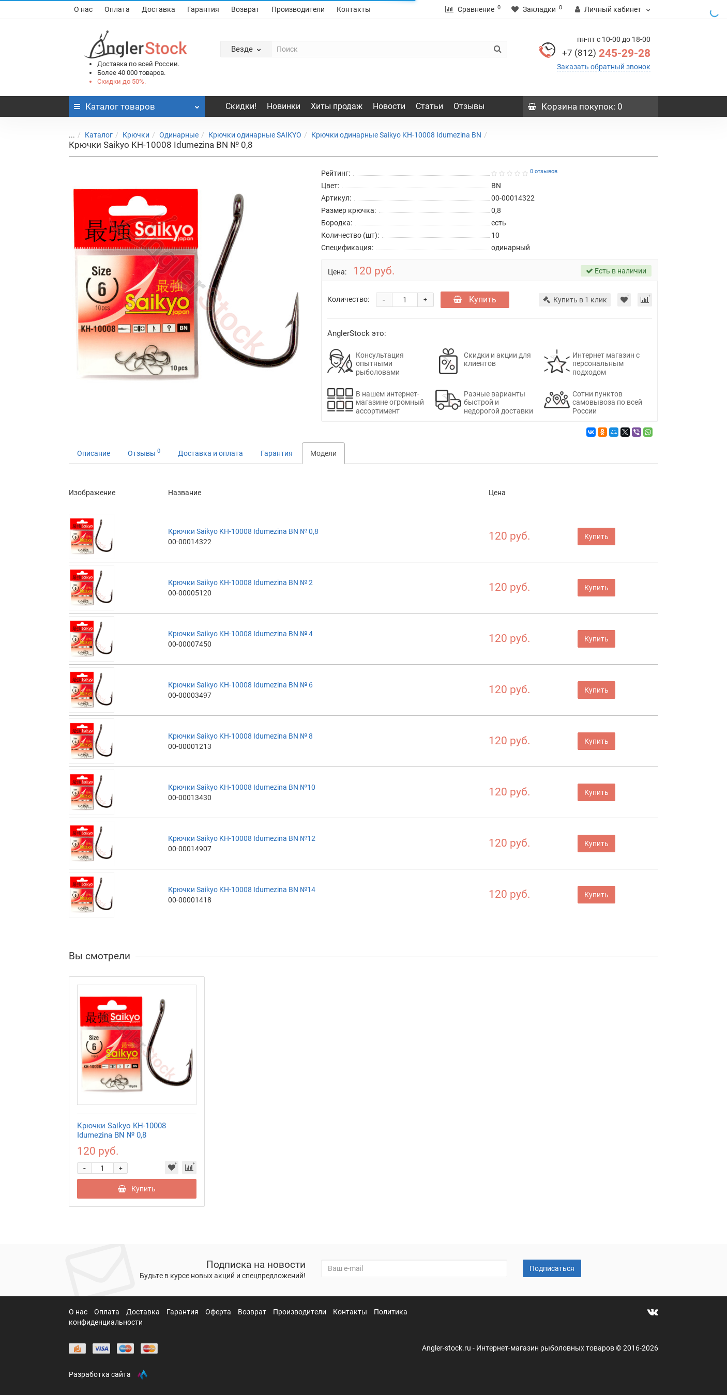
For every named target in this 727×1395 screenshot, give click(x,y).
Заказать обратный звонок (603, 67)
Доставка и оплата (210, 453)
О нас (83, 9)
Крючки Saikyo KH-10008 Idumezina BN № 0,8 (243, 531)
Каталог (93, 135)
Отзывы (468, 106)
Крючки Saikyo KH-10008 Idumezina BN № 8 (240, 736)
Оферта (219, 1312)
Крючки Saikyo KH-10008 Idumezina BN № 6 (240, 685)
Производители (298, 9)
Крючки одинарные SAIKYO (248, 135)
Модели (323, 453)
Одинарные (172, 135)
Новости (389, 106)
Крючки (129, 135)
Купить (474, 299)
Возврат (245, 9)
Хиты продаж (336, 106)
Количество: (348, 299)
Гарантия (203, 9)
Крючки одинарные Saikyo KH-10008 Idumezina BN (390, 135)
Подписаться (551, 1268)
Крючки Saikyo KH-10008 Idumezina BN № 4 (240, 634)
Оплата (117, 9)
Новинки (283, 106)
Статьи (429, 106)
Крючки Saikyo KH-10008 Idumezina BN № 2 (240, 582)
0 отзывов (543, 171)
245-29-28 (606, 53)
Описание (93, 453)
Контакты (354, 9)
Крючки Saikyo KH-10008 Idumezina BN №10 (241, 787)
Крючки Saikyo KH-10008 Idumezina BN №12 (241, 838)
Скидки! (240, 106)
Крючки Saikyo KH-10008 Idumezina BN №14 (241, 889)
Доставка (158, 9)
